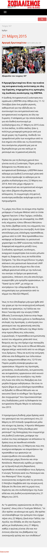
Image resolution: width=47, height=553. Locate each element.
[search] (18, 19)
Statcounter (4, 552)
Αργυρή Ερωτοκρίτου (14, 42)
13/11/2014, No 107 (34, 43)
